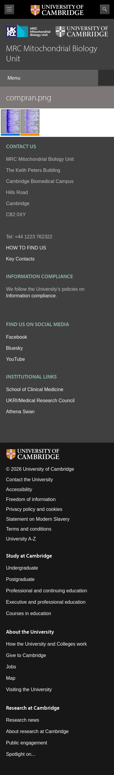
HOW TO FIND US (26, 247)
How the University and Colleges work (46, 644)
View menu (9, 9)
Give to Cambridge (26, 655)
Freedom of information (31, 499)
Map (10, 678)
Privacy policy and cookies (34, 509)
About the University (30, 631)
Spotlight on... (20, 754)
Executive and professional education (46, 602)
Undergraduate (22, 567)
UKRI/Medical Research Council (40, 400)
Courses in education (28, 613)
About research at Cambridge (37, 731)
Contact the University (29, 479)
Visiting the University (29, 689)
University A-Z (21, 538)
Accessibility (19, 489)
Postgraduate (20, 579)
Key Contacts (20, 258)
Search (105, 9)
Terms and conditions (28, 529)
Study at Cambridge (29, 555)
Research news (22, 720)
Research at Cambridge (32, 707)
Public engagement (26, 742)
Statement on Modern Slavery (38, 519)
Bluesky (14, 348)
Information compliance (31, 295)
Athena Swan (20, 411)
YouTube (15, 359)
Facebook (16, 337)
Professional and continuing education (46, 590)
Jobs (11, 666)
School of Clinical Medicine (34, 389)
